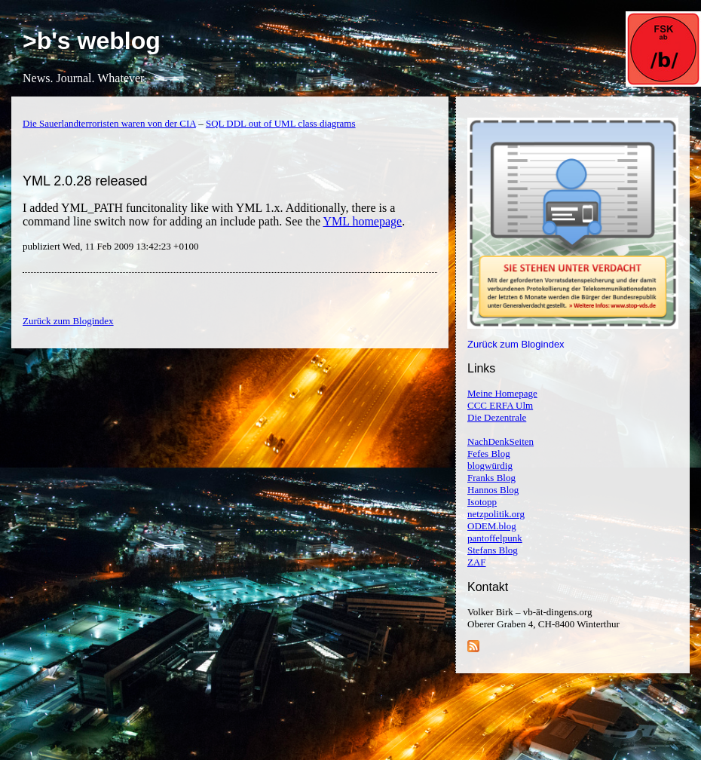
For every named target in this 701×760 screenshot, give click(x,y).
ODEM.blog (491, 526)
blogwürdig (490, 465)
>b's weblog (92, 40)
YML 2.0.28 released (85, 180)
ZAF (476, 562)
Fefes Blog (488, 453)
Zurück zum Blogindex (516, 344)
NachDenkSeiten (500, 441)
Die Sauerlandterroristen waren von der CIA (109, 123)
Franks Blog (491, 477)
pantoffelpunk (494, 538)
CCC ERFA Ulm (500, 405)
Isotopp (482, 501)
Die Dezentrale (496, 417)
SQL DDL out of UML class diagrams (281, 123)
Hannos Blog (493, 489)
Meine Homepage (502, 393)
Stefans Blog (492, 550)
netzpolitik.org (496, 513)
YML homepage (362, 221)
